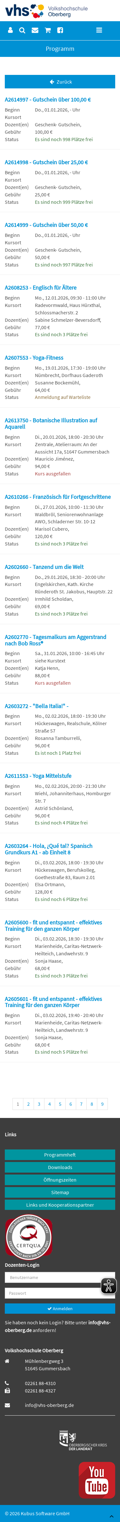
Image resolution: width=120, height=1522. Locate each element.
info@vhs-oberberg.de (49, 1405)
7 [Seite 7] (81, 1104)
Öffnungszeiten (60, 1179)
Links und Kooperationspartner (60, 1205)
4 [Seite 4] (49, 1104)
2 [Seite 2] (28, 1104)
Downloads (60, 1167)
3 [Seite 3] (39, 1104)
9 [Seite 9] (102, 1104)
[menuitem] (10, 30)
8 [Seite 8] (92, 1104)
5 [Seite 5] (60, 1104)
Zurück (60, 81)
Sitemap (60, 1192)
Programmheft (60, 1154)
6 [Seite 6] (70, 1104)
